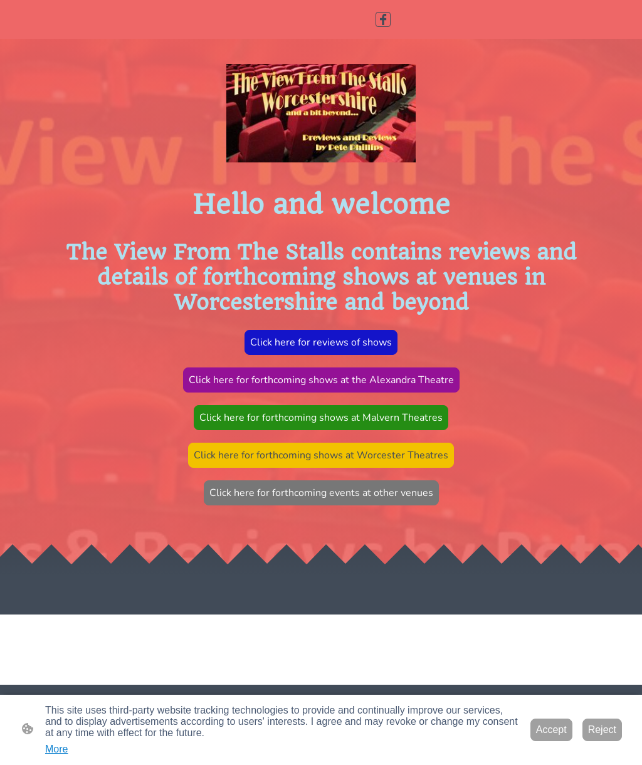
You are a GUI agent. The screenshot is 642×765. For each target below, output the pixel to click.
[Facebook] (383, 19)
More (56, 749)
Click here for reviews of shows (321, 342)
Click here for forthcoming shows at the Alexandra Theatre (321, 380)
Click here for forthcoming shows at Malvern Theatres (321, 418)
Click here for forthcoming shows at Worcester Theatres (321, 455)
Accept (551, 729)
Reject (602, 729)
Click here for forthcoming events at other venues (321, 493)
